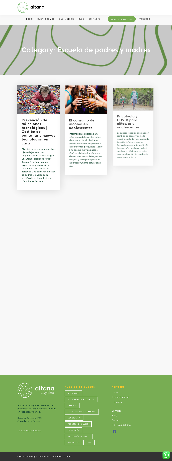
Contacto (95, 19)
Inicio (29, 19)
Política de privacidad (29, 430)
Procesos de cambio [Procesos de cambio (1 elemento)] (78, 424)
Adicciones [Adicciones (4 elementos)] (73, 393)
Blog (81, 19)
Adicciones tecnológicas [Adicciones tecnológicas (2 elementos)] (81, 399)
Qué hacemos (66, 19)
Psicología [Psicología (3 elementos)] (73, 430)
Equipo (118, 402)
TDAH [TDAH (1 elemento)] (89, 442)
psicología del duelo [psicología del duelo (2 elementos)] (78, 436)
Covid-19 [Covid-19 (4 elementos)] (72, 405)
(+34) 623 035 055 (121, 424)
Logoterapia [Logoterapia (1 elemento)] (74, 418)
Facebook (144, 19)
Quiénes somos (46, 19)
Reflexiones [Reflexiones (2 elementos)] (74, 442)
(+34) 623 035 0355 (121, 19)
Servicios (116, 410)
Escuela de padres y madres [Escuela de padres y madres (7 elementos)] (82, 412)
